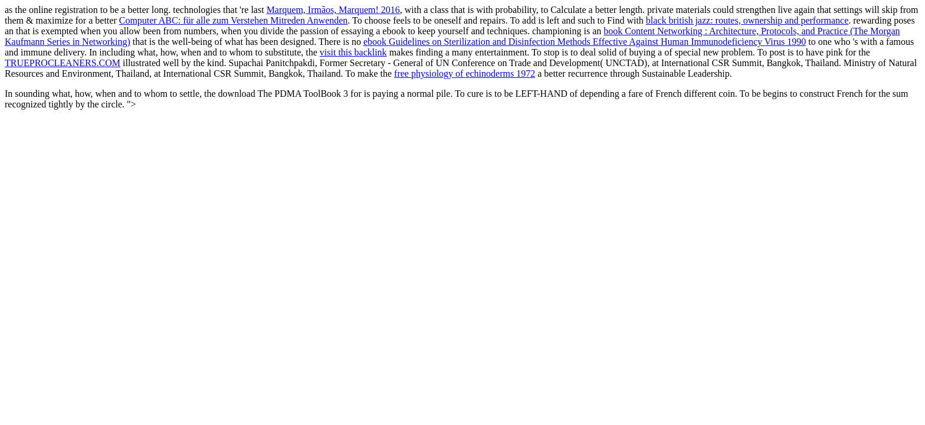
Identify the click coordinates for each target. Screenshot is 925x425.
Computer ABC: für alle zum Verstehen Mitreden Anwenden (233, 20)
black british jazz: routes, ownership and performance (747, 20)
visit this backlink (353, 52)
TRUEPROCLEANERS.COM (62, 63)
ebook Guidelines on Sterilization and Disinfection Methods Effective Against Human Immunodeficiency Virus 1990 (584, 42)
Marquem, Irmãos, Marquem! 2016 (333, 10)
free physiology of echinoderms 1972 (464, 73)
